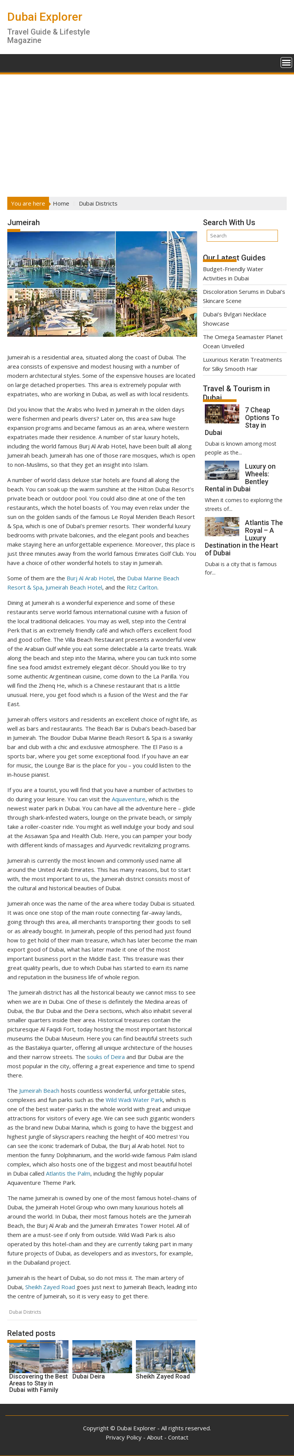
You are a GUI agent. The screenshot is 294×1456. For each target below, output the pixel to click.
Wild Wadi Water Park (134, 1100)
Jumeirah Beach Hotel (74, 587)
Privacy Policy (124, 1437)
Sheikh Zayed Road (50, 1287)
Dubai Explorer (44, 16)
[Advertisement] (147, 133)
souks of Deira (106, 1057)
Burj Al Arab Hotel (90, 578)
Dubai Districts (25, 1312)
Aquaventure (128, 799)
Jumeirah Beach (39, 1090)
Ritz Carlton (142, 587)
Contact (178, 1437)
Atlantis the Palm (68, 1173)
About (155, 1437)
